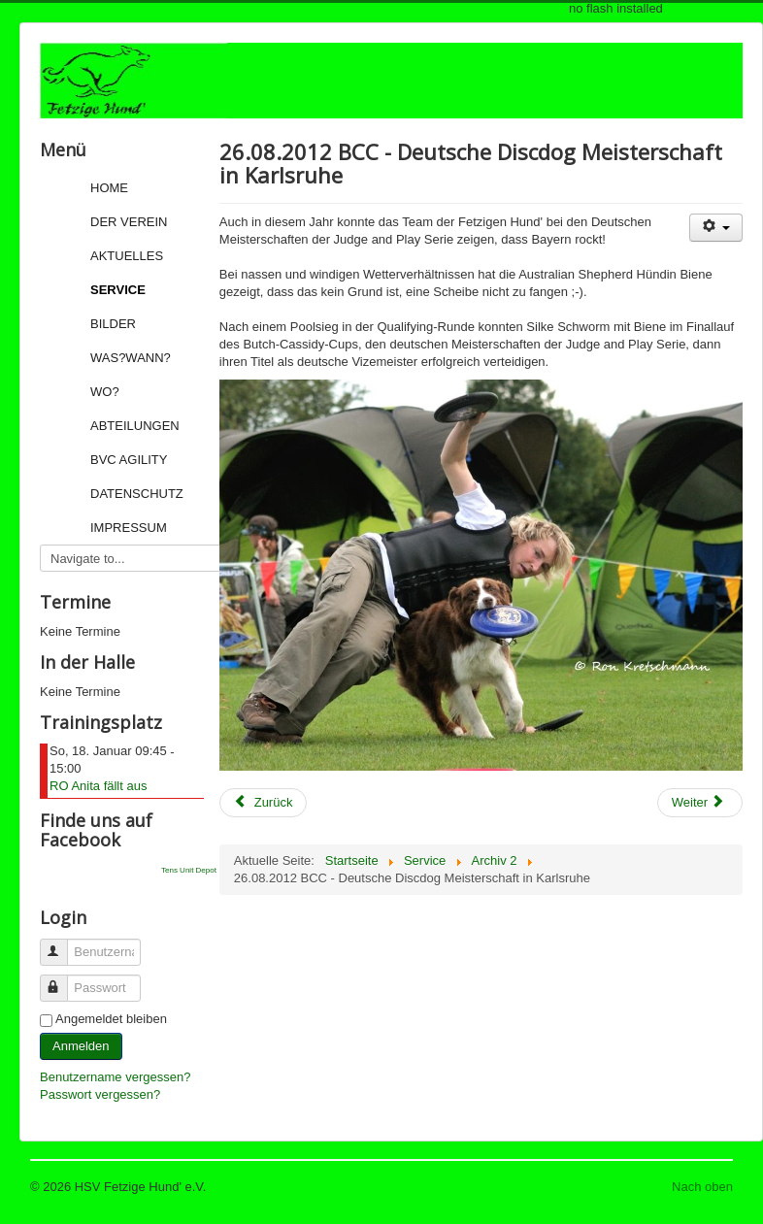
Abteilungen (135, 425)
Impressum (128, 527)
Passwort (62, 979)
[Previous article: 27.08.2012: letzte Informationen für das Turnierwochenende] (263, 802)
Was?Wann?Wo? (130, 374)
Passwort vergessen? (100, 1094)
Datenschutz (136, 493)
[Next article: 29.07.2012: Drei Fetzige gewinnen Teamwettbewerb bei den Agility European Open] (700, 802)
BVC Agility (128, 459)
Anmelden (81, 1046)
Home (109, 188)
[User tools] (716, 228)
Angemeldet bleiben (111, 1018)
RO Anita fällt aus (98, 785)
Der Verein (128, 222)
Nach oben (702, 1186)
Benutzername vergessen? (115, 1077)
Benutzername (62, 943)
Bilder (113, 323)
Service (118, 289)
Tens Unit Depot (188, 870)
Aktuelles (126, 255)
